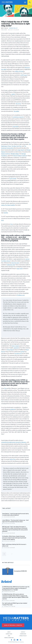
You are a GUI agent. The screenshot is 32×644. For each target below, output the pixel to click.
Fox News (3, 261)
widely (16, 71)
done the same (15, 262)
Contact (23, 631)
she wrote (18, 103)
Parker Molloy (13, 28)
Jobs (9, 635)
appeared (16, 347)
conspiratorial (5, 442)
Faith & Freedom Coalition (20, 155)
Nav (24, 2)
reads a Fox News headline (8, 205)
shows (8, 261)
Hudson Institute (5, 153)
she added (16, 111)
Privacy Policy (23, 635)
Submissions (23, 633)
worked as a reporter (18, 117)
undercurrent (12, 442)
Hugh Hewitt (21, 150)
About (8, 631)
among (17, 442)
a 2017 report (24, 75)
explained (12, 409)
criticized (20, 71)
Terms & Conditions (9, 637)
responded (15, 126)
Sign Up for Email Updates (13, 625)
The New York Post (17, 146)
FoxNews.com (21, 295)
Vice (11, 224)
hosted (22, 351)
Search (29, 2)
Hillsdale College (14, 153)
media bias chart (11, 264)
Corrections (9, 633)
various (27, 259)
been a (13, 346)
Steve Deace (10, 349)
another (6, 212)
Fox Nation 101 (18, 353)
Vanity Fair (12, 459)
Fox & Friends (12, 178)
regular (17, 346)
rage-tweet (20, 268)
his (20, 442)
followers (23, 442)
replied (13, 94)
